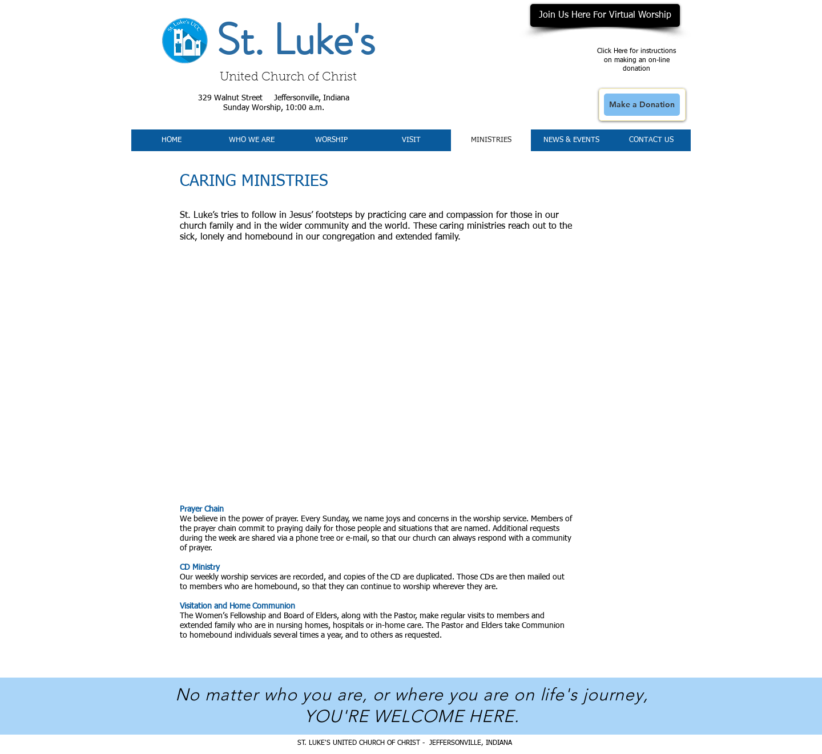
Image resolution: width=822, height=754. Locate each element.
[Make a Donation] (642, 105)
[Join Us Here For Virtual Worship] (605, 15)
